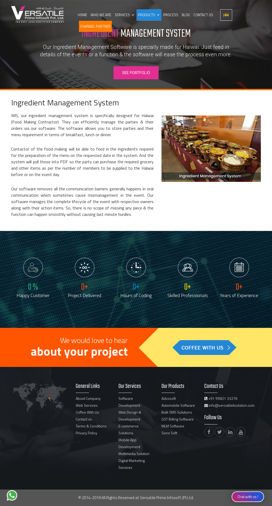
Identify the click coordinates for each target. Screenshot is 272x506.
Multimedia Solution (134, 453)
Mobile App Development (129, 443)
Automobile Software (178, 405)
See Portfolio (136, 72)
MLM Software (173, 426)
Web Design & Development (129, 415)
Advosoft (169, 398)
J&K (225, 15)
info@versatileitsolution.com (229, 405)
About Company (88, 398)
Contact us (202, 15)
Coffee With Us (87, 412)
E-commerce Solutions (128, 429)
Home (82, 15)
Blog (185, 15)
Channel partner (95, 26)
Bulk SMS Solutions (177, 412)
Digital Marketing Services (131, 464)
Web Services (87, 405)
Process (170, 15)
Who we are (100, 15)
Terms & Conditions (91, 426)
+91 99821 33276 (220, 398)
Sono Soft (169, 433)
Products (146, 15)
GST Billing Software (178, 419)
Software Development (129, 402)
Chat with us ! (247, 496)
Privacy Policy (86, 433)
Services (121, 15)
